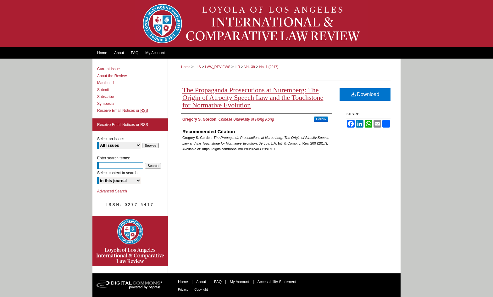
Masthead (105, 83)
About (201, 282)
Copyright (201, 289)
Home (185, 67)
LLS (198, 67)
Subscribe (105, 96)
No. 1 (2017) (268, 67)
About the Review (112, 76)
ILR (237, 67)
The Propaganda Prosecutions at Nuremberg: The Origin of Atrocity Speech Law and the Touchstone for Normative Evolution (252, 97)
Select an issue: (110, 139)
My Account (239, 282)
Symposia (105, 103)
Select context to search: (117, 173)
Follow (321, 119)
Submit (103, 90)
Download (365, 94)
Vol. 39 (249, 67)
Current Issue (108, 69)
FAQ (218, 282)
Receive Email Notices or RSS (122, 125)
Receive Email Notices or (122, 110)
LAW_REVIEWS (217, 67)
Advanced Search (112, 191)
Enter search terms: (113, 158)
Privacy (183, 289)
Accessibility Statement (277, 282)
